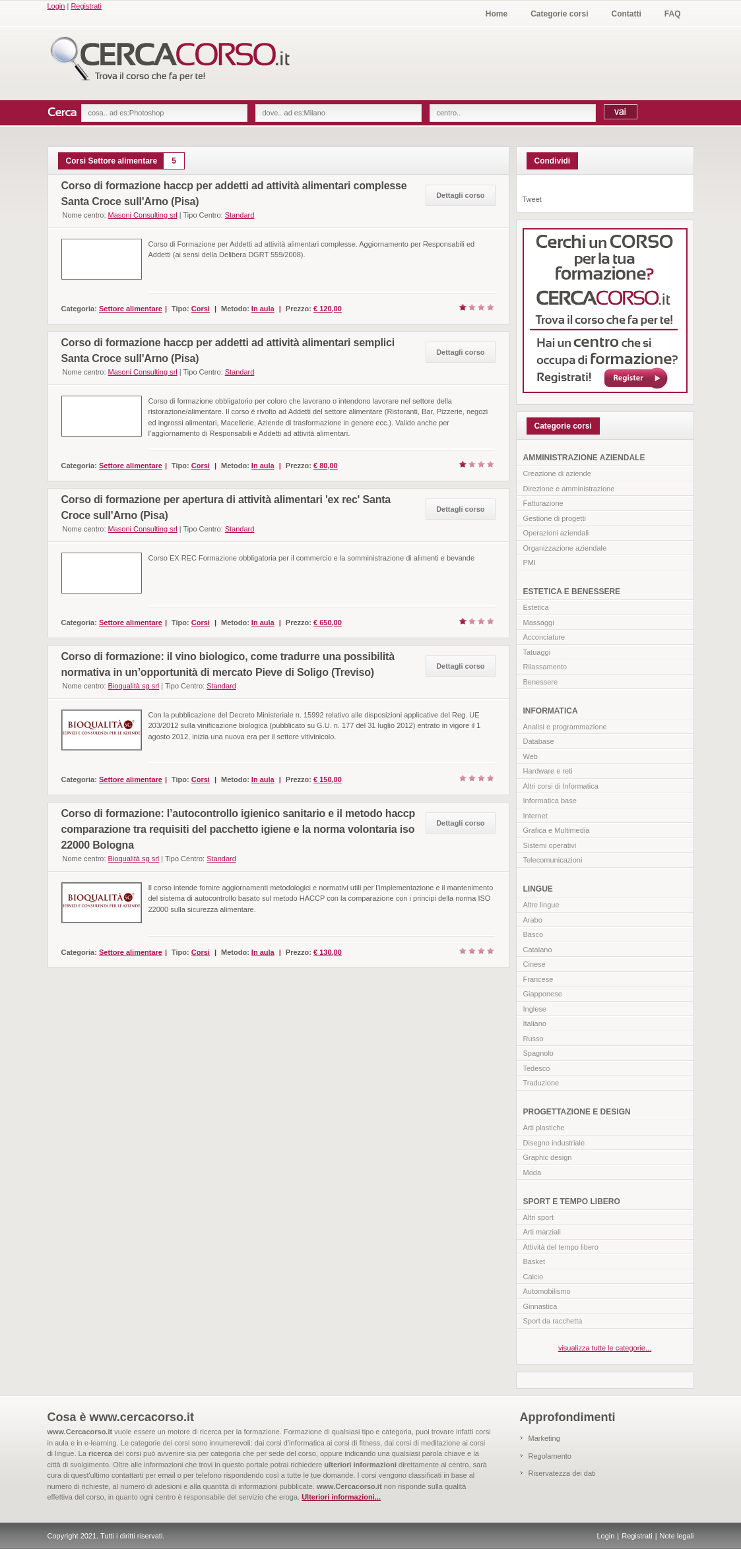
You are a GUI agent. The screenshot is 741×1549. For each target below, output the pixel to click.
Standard (240, 215)
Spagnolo (538, 1053)
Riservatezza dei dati (562, 1473)
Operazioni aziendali (556, 533)
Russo (533, 1039)
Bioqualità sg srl (134, 686)
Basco (533, 934)
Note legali (677, 1536)
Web (530, 756)
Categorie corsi (559, 13)
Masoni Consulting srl (142, 215)
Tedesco (536, 1068)
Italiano (534, 1023)
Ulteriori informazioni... (341, 1497)
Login (56, 6)
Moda (532, 1172)
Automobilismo (547, 1291)
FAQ (672, 13)
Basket (534, 1261)
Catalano (537, 950)
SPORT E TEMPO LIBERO (571, 1201)
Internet (535, 816)
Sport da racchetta (553, 1321)
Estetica (536, 607)
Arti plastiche (544, 1128)
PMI (529, 562)
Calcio (533, 1277)
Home (496, 13)
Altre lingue (541, 905)
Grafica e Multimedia (556, 830)
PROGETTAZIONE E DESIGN (577, 1111)
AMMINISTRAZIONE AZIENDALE (584, 457)
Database (538, 741)
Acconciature (544, 637)
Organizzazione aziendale (565, 548)
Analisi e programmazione (565, 727)
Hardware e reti (548, 771)
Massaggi (538, 622)
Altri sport (538, 1217)
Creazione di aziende (557, 473)
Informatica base (550, 801)
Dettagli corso (460, 195)
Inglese (534, 1009)
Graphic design (547, 1157)
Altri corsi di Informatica (560, 786)
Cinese (534, 964)
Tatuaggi (537, 652)
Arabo (532, 920)
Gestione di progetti (554, 518)
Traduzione (541, 1083)
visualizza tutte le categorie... (604, 1348)
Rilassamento (545, 667)
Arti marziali (542, 1232)
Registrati (86, 6)
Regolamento (550, 1456)
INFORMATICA (550, 710)
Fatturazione (543, 503)
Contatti (626, 13)
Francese (538, 979)
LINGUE (538, 889)
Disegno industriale (554, 1143)
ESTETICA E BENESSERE (572, 591)
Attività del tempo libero (560, 1247)
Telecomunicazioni (553, 860)
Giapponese (542, 994)
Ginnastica (540, 1306)
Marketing (544, 1438)
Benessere (540, 682)
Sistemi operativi (550, 845)
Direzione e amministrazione (569, 489)
